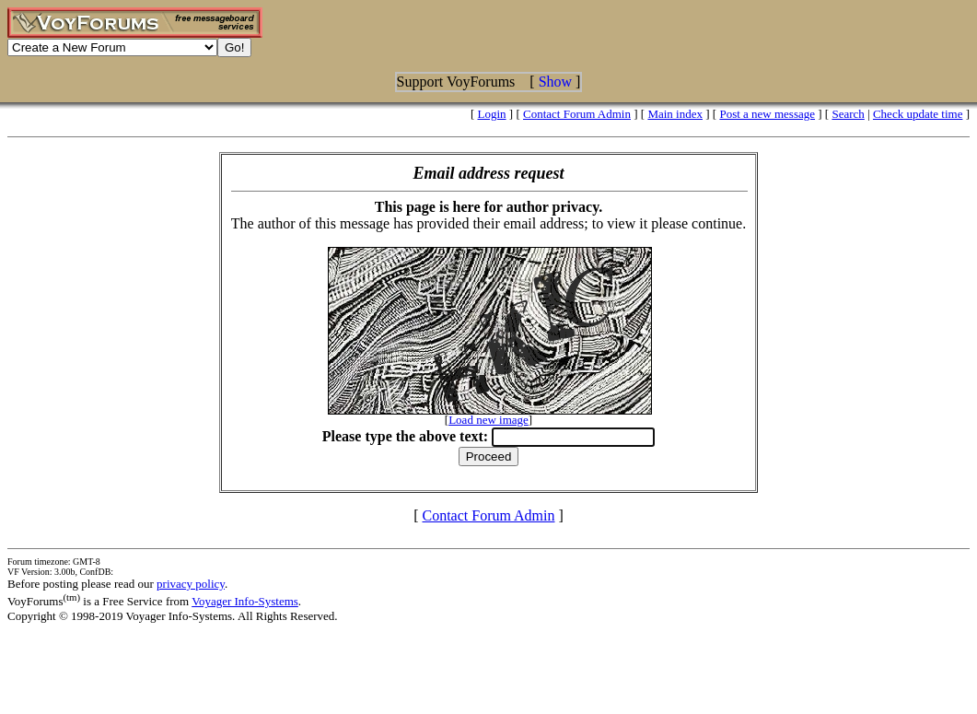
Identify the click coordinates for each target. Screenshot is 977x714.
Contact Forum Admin (577, 114)
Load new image (488, 420)
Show (555, 81)
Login (492, 114)
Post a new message (767, 114)
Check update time (917, 114)
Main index (675, 114)
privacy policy (191, 584)
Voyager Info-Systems (245, 601)
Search (848, 114)
